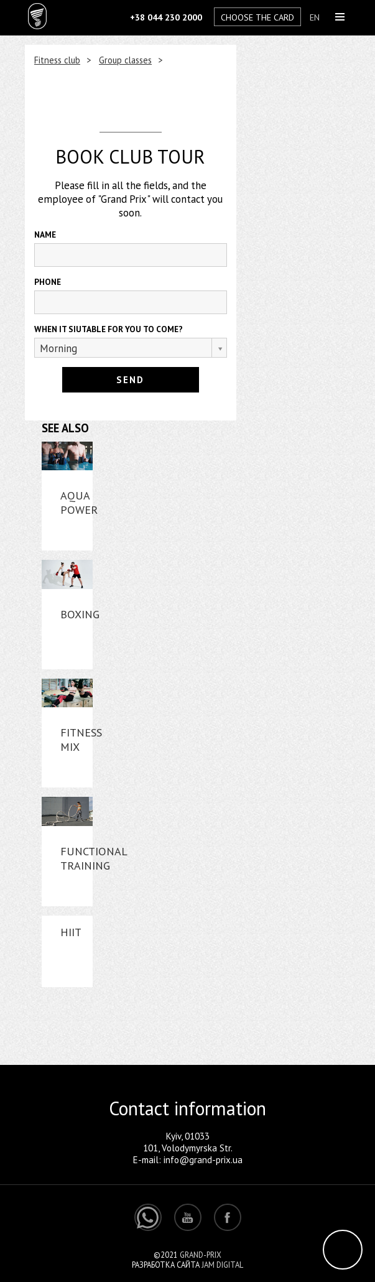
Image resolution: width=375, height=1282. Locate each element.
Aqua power (79, 502)
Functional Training (93, 858)
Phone (47, 281)
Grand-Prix (200, 1255)
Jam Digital (222, 1265)
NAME (45, 234)
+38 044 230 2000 (166, 17)
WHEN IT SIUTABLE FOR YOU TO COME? (108, 329)
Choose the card (257, 17)
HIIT (70, 932)
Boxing (80, 614)
